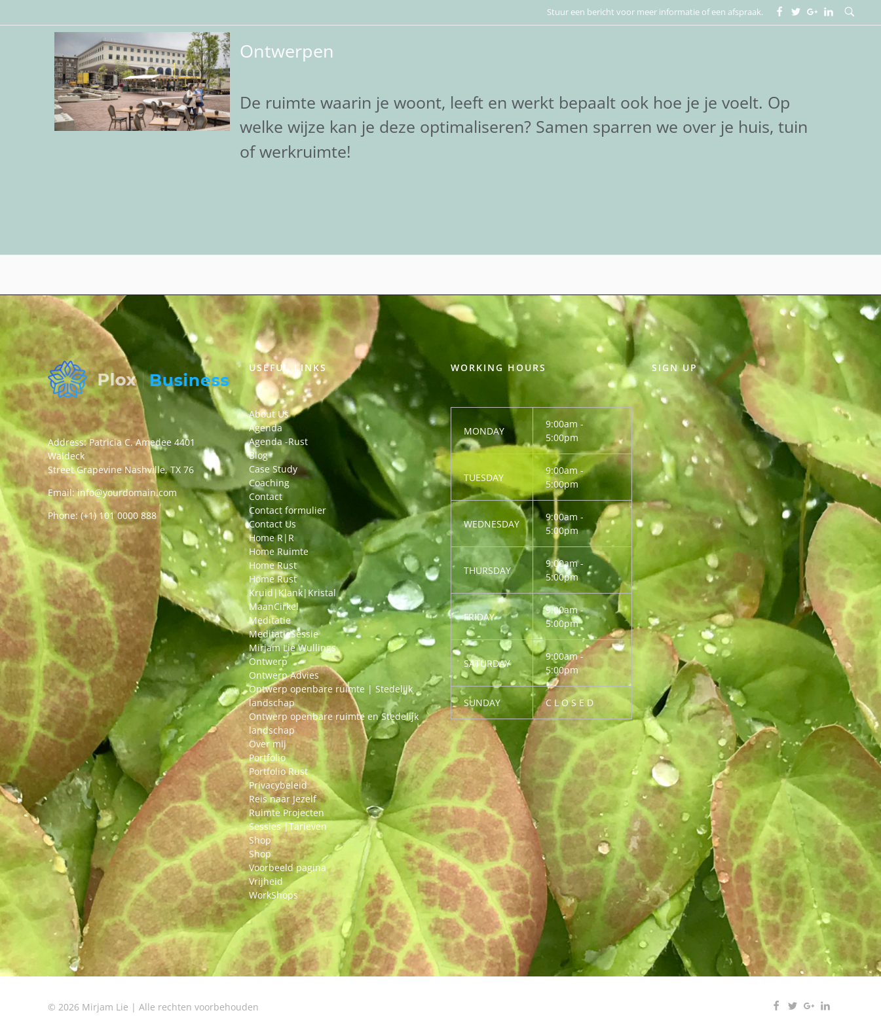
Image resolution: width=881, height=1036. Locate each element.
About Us (269, 414)
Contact (265, 496)
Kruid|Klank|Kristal (292, 592)
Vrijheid (266, 881)
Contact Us (272, 524)
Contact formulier (287, 510)
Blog (258, 455)
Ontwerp (268, 661)
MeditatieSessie (283, 634)
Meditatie (270, 620)
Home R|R (271, 537)
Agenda (265, 427)
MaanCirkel (274, 606)
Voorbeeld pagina (287, 867)
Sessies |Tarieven (288, 826)
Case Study (273, 469)
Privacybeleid (278, 785)
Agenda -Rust (278, 441)
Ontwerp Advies (284, 675)
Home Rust (273, 565)
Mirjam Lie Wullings (292, 647)
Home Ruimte (279, 551)
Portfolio (267, 757)
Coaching (269, 482)
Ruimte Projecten (286, 812)
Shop (260, 840)
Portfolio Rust (278, 771)
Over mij (267, 744)
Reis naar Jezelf (282, 799)
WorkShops (273, 895)
